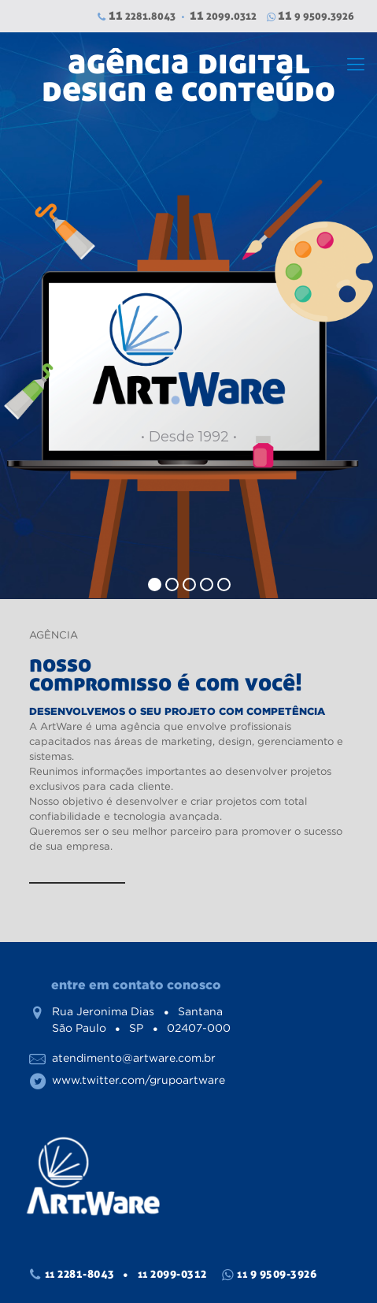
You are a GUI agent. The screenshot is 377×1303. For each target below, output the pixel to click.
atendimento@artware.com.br (134, 1058)
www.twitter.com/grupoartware (138, 1080)
